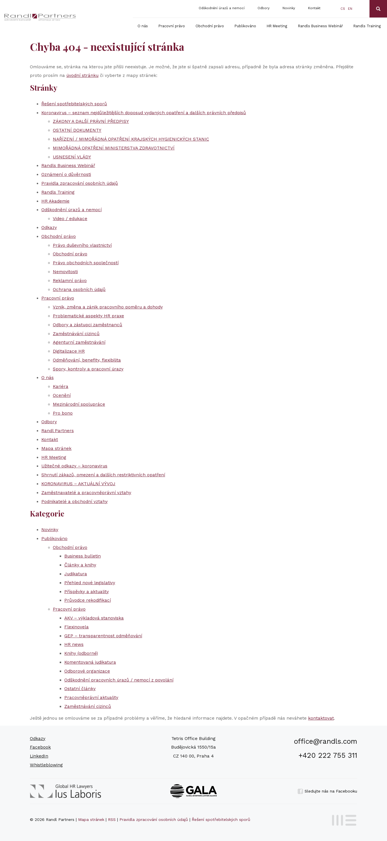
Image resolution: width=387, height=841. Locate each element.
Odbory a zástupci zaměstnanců (87, 324)
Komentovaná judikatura (90, 662)
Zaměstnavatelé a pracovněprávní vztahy (86, 492)
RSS (112, 819)
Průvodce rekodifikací (87, 600)
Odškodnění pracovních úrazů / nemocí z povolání (118, 680)
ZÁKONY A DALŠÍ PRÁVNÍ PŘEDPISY (91, 121)
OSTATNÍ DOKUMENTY (77, 130)
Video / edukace (70, 218)
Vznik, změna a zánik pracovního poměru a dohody (108, 307)
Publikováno (245, 26)
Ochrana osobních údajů (79, 289)
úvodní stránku (82, 75)
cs (342, 9)
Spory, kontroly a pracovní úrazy (88, 369)
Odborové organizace (87, 671)
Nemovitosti (65, 271)
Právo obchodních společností (86, 262)
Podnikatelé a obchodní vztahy (74, 501)
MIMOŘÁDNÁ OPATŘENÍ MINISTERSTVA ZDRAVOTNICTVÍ (114, 148)
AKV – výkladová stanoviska (94, 618)
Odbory (264, 8)
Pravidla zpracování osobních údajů (79, 183)
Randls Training (367, 26)
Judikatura (75, 573)
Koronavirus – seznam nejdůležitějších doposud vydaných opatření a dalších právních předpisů (143, 112)
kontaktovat (321, 718)
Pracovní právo (171, 26)
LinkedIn (39, 756)
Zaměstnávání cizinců (76, 333)
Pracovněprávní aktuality (91, 697)
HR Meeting (277, 26)
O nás (143, 26)
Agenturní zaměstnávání (79, 342)
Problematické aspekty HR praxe (88, 315)
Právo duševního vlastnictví (82, 245)
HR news (74, 644)
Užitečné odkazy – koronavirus (74, 466)
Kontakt (314, 8)
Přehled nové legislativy (89, 582)
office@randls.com (325, 741)
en (350, 9)
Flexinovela (76, 627)
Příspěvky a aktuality (86, 591)
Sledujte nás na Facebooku (327, 791)
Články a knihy (80, 565)
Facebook (40, 747)
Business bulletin (82, 556)
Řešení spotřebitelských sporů (74, 103)
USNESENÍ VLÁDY (72, 157)
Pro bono (63, 413)
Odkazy (49, 227)
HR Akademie (55, 201)
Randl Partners (57, 430)
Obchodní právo (210, 26)
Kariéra (60, 386)
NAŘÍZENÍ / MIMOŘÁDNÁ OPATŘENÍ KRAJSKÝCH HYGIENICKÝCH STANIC (131, 139)
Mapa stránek (56, 448)
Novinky (288, 8)
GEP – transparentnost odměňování (103, 635)
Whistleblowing (46, 765)
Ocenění (62, 395)
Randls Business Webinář (320, 26)
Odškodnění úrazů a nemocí (222, 8)
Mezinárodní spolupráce (79, 404)
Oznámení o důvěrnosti (66, 174)
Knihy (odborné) (81, 653)
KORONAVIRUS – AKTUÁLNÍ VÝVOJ (78, 483)
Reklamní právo (70, 280)
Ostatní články (80, 688)
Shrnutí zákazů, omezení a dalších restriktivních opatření (103, 474)
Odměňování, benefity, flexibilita (87, 360)
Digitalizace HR (69, 351)
